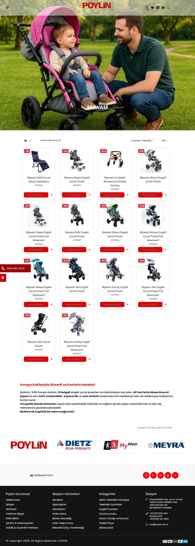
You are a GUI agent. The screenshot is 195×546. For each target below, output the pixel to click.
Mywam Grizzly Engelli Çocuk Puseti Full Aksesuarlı (77, 345)
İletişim (10, 504)
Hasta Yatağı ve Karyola (113, 518)
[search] (170, 8)
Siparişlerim (59, 504)
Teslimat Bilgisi (15, 513)
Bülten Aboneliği (62, 518)
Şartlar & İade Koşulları (19, 523)
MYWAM (105, 132)
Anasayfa (91, 132)
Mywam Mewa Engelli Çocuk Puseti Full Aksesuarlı (38, 291)
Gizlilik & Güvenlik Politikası (22, 527)
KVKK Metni (12, 518)
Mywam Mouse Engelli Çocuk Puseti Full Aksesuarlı (153, 236)
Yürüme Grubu (108, 513)
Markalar (11, 509)
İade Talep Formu (62, 523)
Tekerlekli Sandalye (110, 504)
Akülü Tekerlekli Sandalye (114, 499)
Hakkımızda (13, 499)
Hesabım (57, 499)
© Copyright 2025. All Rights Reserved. (31, 540)
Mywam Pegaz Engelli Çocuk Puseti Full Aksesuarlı (38, 236)
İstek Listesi (59, 513)
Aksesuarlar (106, 527)
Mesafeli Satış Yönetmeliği (68, 527)
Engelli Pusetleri (108, 509)
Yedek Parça (106, 523)
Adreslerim (58, 509)
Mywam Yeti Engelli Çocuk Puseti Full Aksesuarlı (153, 291)
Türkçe (96, 13)
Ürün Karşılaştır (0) (50, 140)
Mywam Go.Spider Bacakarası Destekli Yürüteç (115, 181)
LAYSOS (62, 540)
